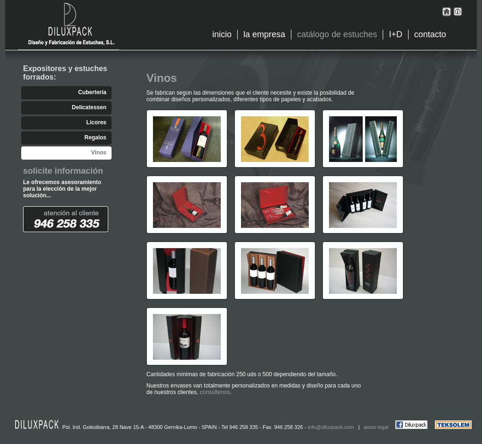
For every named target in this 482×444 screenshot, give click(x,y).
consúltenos (215, 392)
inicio (222, 34)
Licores (96, 122)
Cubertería (92, 92)
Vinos (98, 152)
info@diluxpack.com (330, 427)
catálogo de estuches (337, 34)
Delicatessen (89, 107)
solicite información (63, 171)
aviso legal (376, 427)
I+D (395, 34)
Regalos (95, 137)
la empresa (264, 34)
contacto (430, 34)
